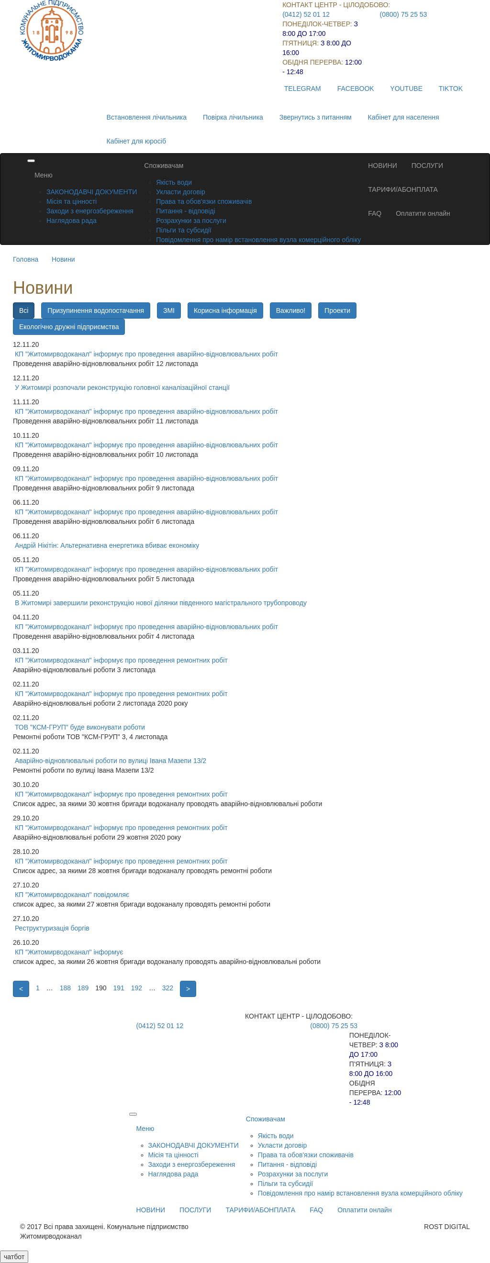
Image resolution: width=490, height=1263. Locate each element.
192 (136, 988)
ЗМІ (169, 310)
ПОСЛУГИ (427, 165)
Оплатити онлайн (423, 213)
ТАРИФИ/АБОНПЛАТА (403, 189)
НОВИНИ (382, 165)
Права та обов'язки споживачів (204, 201)
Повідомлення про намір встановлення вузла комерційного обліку (258, 240)
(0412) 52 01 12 (306, 14)
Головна (25, 259)
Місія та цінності (71, 201)
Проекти (337, 310)
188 (65, 988)
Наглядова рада (71, 220)
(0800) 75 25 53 (403, 14)
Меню (43, 175)
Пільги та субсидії (183, 230)
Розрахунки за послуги (191, 220)
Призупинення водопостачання (95, 310)
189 (83, 988)
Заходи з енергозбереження (90, 211)
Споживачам (163, 165)
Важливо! (290, 310)
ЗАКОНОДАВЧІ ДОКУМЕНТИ (91, 192)
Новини (63, 259)
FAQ (374, 213)
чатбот (14, 1257)
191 (118, 988)
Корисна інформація (225, 310)
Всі (23, 310)
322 (167, 988)
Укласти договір (180, 192)
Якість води (174, 182)
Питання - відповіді (185, 211)
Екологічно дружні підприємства (69, 327)
